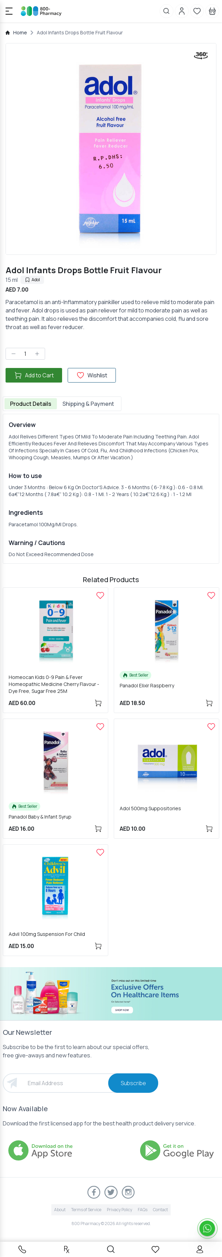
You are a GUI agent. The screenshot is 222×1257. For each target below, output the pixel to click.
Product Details (30, 404)
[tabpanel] (111, 489)
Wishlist (91, 375)
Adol (32, 280)
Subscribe (133, 1083)
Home (20, 32)
